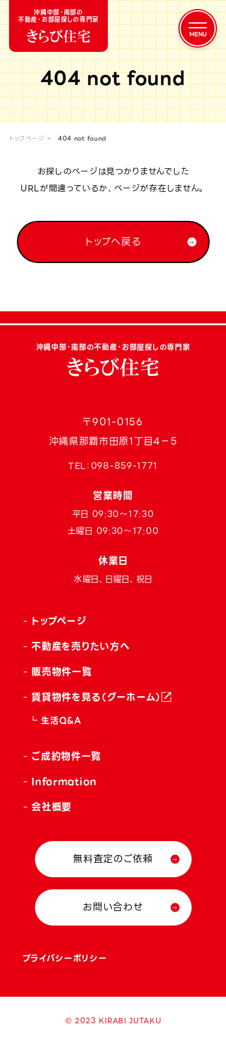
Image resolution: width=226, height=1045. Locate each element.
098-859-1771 (124, 465)
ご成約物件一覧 (66, 756)
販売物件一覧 (61, 671)
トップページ (26, 138)
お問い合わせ (113, 907)
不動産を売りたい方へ (80, 646)
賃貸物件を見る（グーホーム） (96, 697)
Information (64, 781)
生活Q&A (61, 720)
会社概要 (51, 807)
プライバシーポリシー (65, 958)
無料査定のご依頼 (113, 858)
